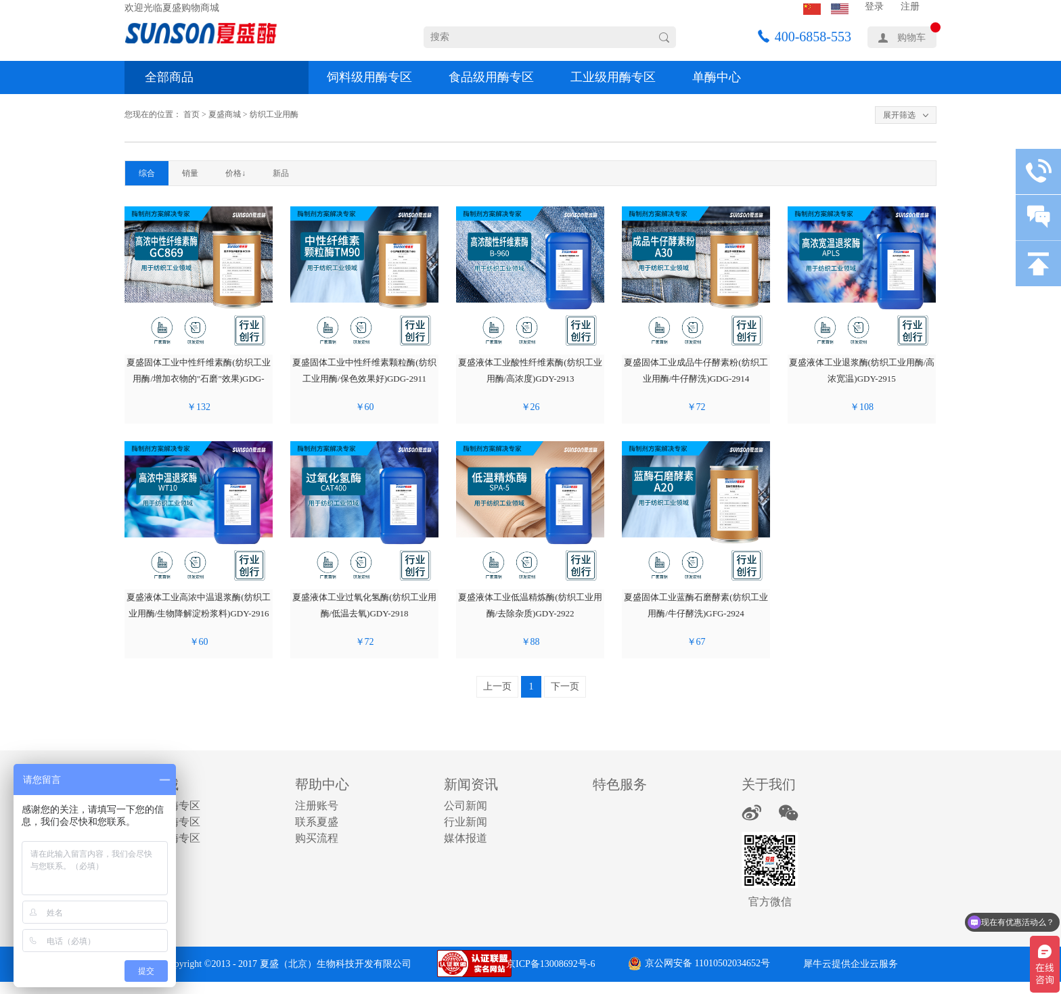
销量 (190, 173)
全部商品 (169, 77)
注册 (910, 6)
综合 (147, 173)
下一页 (565, 686)
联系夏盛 (316, 822)
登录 (874, 6)
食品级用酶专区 (491, 77)
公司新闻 (465, 805)
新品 (281, 173)
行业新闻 (465, 822)
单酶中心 (716, 77)
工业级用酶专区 (613, 77)
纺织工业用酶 (274, 114)
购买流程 (316, 838)
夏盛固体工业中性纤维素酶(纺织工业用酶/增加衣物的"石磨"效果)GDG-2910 (198, 378)
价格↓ (235, 173)
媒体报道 (465, 838)
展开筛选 (899, 115)
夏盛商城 (224, 114)
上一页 (497, 686)
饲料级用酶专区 (369, 77)
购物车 (911, 37)
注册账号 (316, 805)
